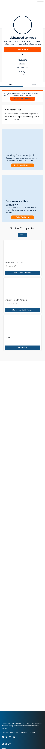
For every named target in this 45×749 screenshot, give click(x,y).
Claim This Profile (22, 217)
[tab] (11, 4)
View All (22, 235)
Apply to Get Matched (22, 165)
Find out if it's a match (22, 99)
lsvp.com (22, 60)
